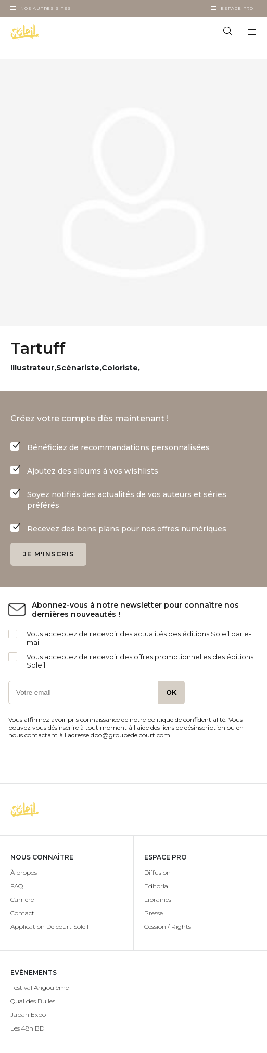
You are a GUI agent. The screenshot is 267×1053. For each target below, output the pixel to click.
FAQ (16, 886)
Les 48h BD (27, 1028)
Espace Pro (237, 8)
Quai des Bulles (32, 1001)
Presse (153, 913)
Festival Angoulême (39, 987)
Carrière (22, 899)
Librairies (157, 899)
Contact (22, 913)
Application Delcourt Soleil (49, 926)
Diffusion (157, 872)
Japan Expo (28, 1015)
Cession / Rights (167, 926)
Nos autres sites (45, 8)
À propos (23, 872)
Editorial (157, 886)
